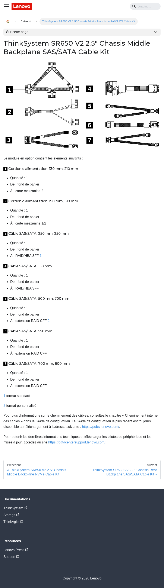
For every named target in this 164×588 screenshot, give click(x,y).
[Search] (145, 6)
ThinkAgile (13, 522)
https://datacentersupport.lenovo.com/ (76, 442)
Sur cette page (17, 32)
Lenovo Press (15, 550)
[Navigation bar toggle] (6, 6)
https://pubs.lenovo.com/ (100, 427)
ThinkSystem (15, 508)
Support (11, 557)
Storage (11, 515)
